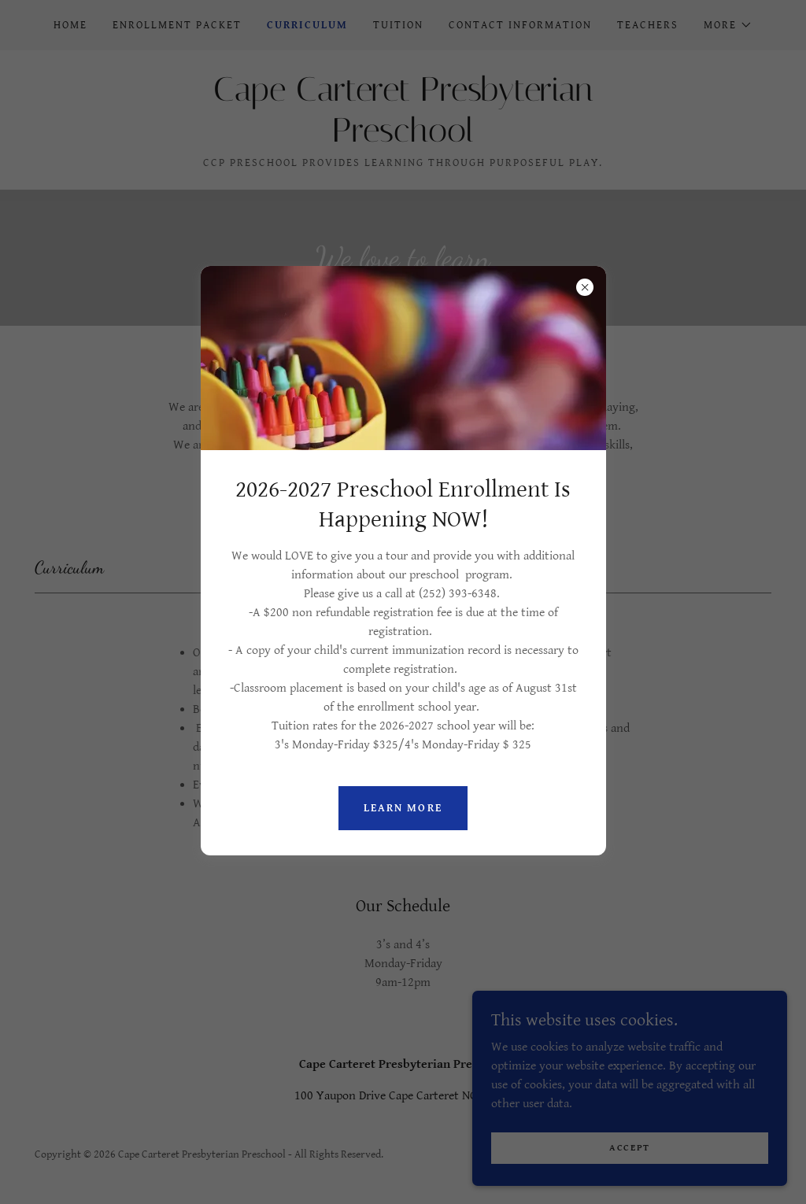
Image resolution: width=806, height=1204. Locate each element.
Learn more (403, 808)
